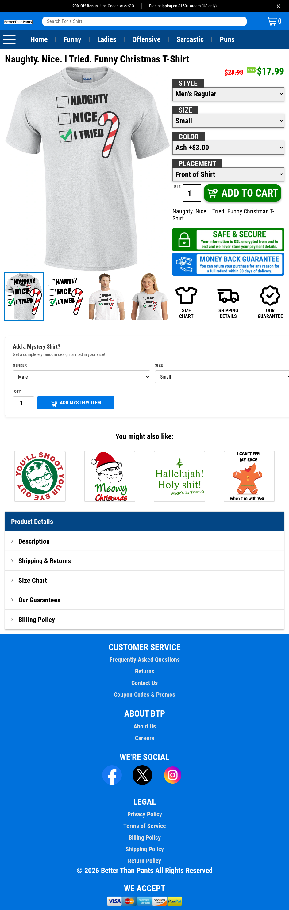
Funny (72, 40)
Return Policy (144, 861)
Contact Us (144, 683)
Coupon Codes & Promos (144, 694)
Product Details (32, 522)
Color (189, 137)
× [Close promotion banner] (278, 6)
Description (34, 541)
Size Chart (32, 581)
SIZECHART (186, 302)
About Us (144, 726)
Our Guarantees (39, 600)
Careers (144, 738)
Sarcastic (190, 40)
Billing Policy (36, 620)
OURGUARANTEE (270, 302)
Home (39, 40)
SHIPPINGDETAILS (228, 302)
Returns (144, 671)
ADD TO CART (241, 193)
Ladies (106, 40)
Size (185, 110)
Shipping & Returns (44, 561)
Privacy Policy (144, 814)
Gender (20, 366)
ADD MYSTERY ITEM (75, 403)
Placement (197, 164)
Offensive (146, 40)
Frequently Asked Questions (144, 660)
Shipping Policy (144, 849)
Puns (227, 40)
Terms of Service (144, 826)
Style (188, 83)
